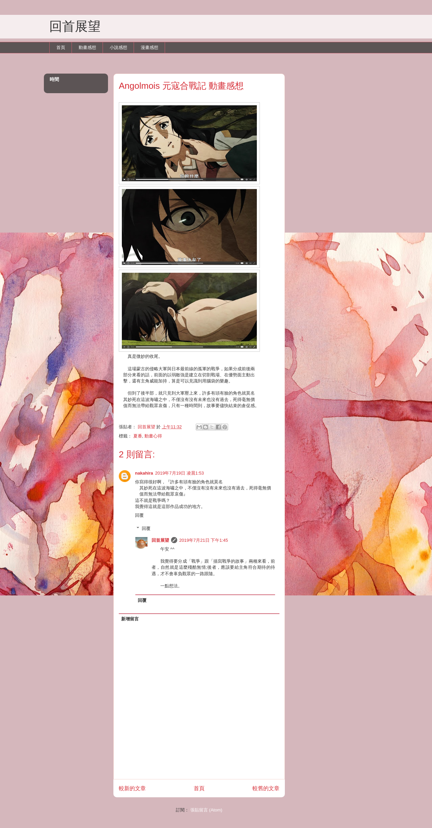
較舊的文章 (265, 788)
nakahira (144, 473)
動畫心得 (153, 435)
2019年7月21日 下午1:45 (203, 540)
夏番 (137, 435)
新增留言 (130, 618)
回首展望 (75, 26)
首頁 (60, 47)
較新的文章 (132, 788)
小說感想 (118, 47)
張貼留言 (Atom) (206, 809)
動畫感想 (87, 47)
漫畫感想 (149, 47)
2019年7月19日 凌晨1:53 (179, 473)
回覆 (139, 515)
